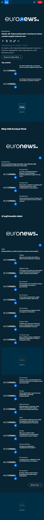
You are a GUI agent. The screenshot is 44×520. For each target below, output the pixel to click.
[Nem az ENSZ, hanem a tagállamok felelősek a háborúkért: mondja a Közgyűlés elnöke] (31, 340)
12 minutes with (24, 334)
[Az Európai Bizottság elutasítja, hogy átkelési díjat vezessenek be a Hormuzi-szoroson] (22, 164)
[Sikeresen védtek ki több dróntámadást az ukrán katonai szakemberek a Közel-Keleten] (31, 436)
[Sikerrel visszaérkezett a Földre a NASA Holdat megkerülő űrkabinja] (31, 260)
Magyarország (23, 268)
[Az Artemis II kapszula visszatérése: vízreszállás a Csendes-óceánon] (31, 83)
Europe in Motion (24, 444)
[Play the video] (22, 19)
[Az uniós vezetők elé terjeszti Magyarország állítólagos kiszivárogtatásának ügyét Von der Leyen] (31, 175)
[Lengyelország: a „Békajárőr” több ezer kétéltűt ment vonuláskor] (31, 463)
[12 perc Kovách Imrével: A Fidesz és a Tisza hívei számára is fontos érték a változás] (31, 201)
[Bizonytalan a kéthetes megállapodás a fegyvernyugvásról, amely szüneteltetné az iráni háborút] (31, 188)
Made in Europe (24, 404)
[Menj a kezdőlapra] (6, 2)
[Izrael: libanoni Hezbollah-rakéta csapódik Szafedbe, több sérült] (31, 300)
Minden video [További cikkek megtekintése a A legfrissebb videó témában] (34, 485)
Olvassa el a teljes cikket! (11, 57)
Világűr (21, 255)
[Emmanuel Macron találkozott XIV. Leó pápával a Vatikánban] (31, 314)
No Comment (23, 281)
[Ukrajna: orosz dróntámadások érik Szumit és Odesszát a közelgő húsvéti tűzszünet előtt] (31, 383)
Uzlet (21, 417)
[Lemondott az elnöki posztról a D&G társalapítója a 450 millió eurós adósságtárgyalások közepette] (31, 423)
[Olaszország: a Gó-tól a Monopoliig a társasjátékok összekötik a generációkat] (31, 287)
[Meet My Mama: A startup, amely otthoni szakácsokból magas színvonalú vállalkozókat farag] (31, 410)
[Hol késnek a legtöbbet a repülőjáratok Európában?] (31, 450)
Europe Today (23, 321)
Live (40, 2)
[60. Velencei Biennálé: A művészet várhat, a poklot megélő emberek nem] (31, 70)
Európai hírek (5, 161)
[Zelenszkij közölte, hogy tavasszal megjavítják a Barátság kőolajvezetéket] (31, 396)
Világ (3, 249)
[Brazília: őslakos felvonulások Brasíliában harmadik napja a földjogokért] (31, 476)
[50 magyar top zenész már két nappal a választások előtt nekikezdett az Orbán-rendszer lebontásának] (31, 274)
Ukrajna (21, 391)
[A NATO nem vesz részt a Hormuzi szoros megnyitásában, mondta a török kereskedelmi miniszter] (31, 327)
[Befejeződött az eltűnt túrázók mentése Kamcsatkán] (22, 251)
